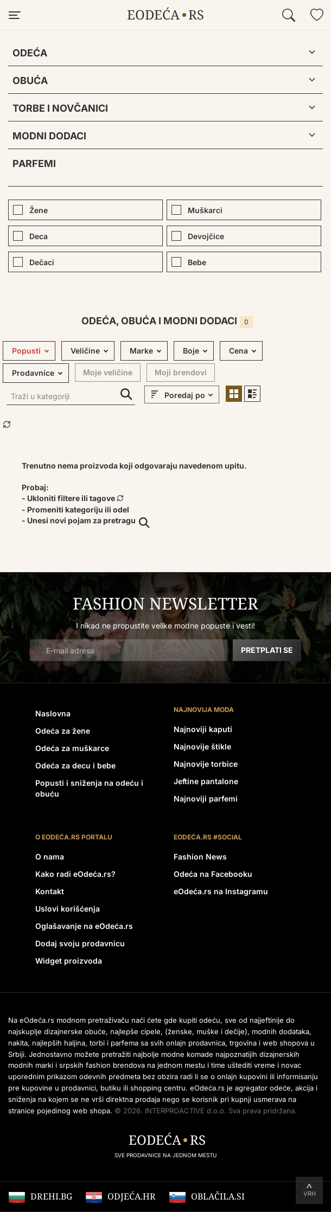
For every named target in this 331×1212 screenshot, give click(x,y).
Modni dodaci (49, 136)
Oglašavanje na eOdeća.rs (84, 926)
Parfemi (34, 163)
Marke (141, 350)
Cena (238, 350)
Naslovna (53, 713)
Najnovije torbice (206, 763)
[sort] (190, 395)
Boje (191, 350)
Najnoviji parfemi (206, 798)
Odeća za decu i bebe (75, 765)
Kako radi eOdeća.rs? (75, 873)
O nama (49, 856)
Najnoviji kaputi (203, 729)
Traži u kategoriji (126, 394)
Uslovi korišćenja (67, 908)
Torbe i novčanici (60, 108)
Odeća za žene (62, 730)
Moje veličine (107, 372)
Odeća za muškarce (72, 748)
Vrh (309, 1193)
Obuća (30, 80)
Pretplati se (267, 650)
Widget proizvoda (68, 960)
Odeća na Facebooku (213, 873)
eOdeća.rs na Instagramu (221, 891)
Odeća (29, 53)
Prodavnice (33, 372)
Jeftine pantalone (206, 781)
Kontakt (49, 891)
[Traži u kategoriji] (71, 397)
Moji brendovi (181, 372)
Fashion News (200, 856)
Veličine (85, 350)
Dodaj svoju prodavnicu (80, 943)
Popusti (26, 350)
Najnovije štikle (202, 746)
